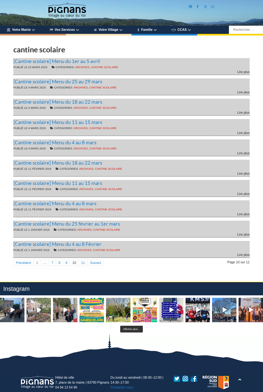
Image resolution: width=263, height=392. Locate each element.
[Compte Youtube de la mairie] (191, 6)
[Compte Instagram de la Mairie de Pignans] (206, 6)
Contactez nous (122, 387)
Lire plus (243, 72)
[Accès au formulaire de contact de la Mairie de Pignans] (213, 6)
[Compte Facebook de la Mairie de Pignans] (198, 6)
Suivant (95, 263)
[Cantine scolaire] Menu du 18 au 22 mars (57, 102)
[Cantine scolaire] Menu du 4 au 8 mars (54, 142)
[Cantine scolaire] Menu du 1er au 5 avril (56, 61)
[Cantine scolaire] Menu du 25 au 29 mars (57, 81)
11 (83, 263)
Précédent (23, 263)
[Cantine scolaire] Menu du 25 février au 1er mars (66, 224)
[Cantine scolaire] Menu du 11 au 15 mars (57, 122)
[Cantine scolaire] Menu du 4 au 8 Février (57, 244)
